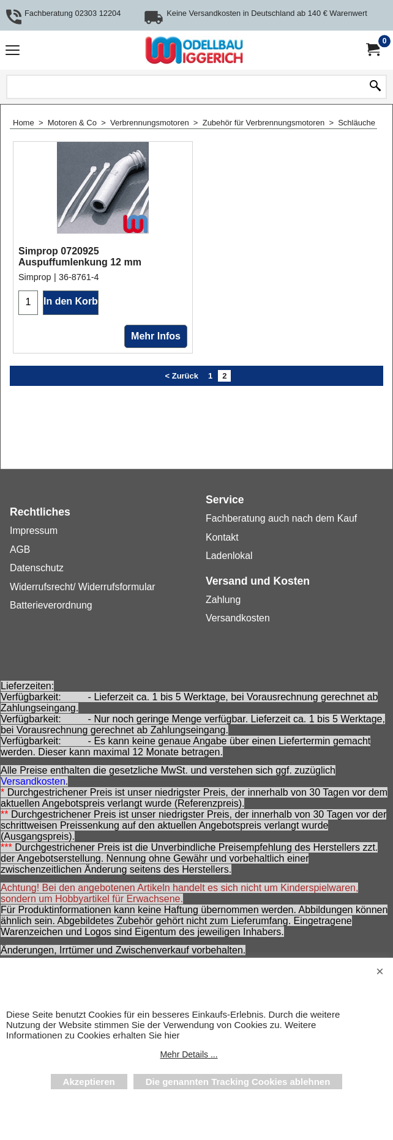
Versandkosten (33, 780)
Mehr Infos (156, 409)
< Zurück (181, 449)
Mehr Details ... (188, 1054)
